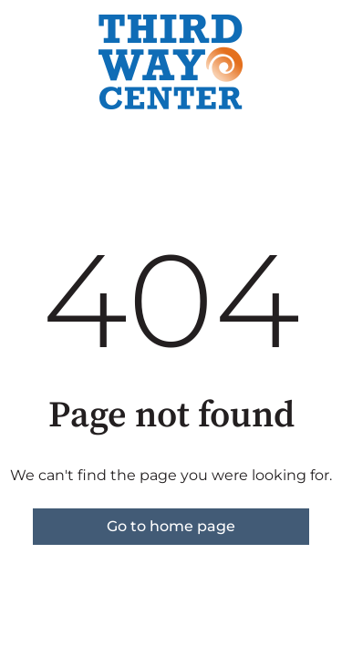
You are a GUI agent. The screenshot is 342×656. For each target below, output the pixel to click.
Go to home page (171, 526)
